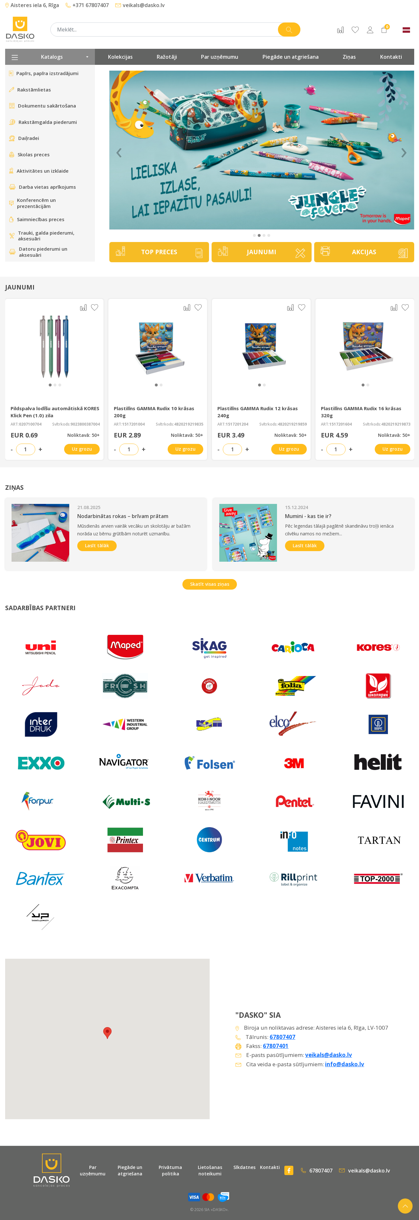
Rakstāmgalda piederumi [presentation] (43, 122)
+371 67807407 (87, 5)
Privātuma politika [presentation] (170, 1170)
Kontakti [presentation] (391, 56)
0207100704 (30, 424)
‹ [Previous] (118, 150)
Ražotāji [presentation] (167, 56)
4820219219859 (292, 424)
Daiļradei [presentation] (24, 138)
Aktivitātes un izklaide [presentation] (39, 171)
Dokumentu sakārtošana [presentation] (42, 105)
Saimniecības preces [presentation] (36, 219)
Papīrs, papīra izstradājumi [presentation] (44, 73)
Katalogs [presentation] (50, 56)
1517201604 (340, 424)
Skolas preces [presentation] (29, 154)
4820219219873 (395, 424)
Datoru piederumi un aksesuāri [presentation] (38, 252)
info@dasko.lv (344, 1064)
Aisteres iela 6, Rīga (32, 5)
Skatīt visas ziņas (209, 584)
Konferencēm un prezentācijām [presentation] (32, 203)
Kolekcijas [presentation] (120, 56)
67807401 (276, 1046)
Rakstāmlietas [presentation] (30, 89)
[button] (254, 235)
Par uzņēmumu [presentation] (219, 56)
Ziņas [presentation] (349, 56)
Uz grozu (82, 449)
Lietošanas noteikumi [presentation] (210, 1170)
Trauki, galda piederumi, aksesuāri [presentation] (41, 235)
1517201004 (133, 424)
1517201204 (237, 424)
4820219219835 (188, 424)
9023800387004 (85, 424)
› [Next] (403, 150)
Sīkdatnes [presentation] (244, 1167)
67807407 (282, 1037)
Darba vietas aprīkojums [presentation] (42, 187)
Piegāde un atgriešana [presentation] (291, 56)
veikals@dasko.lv (140, 5)
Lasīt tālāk (97, 545)
